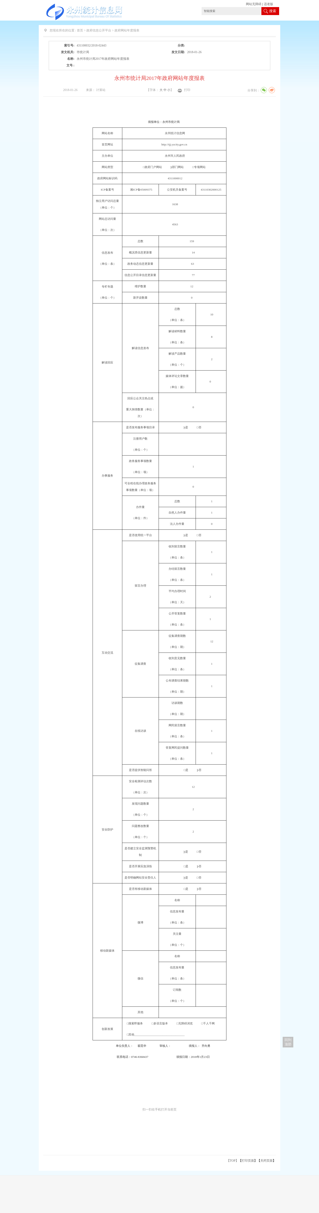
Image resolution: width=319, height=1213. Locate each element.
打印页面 (248, 1160)
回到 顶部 (288, 1042)
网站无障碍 (253, 4)
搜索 (272, 11)
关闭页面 (266, 1160)
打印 (187, 90)
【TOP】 (233, 1160)
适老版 (268, 4)
